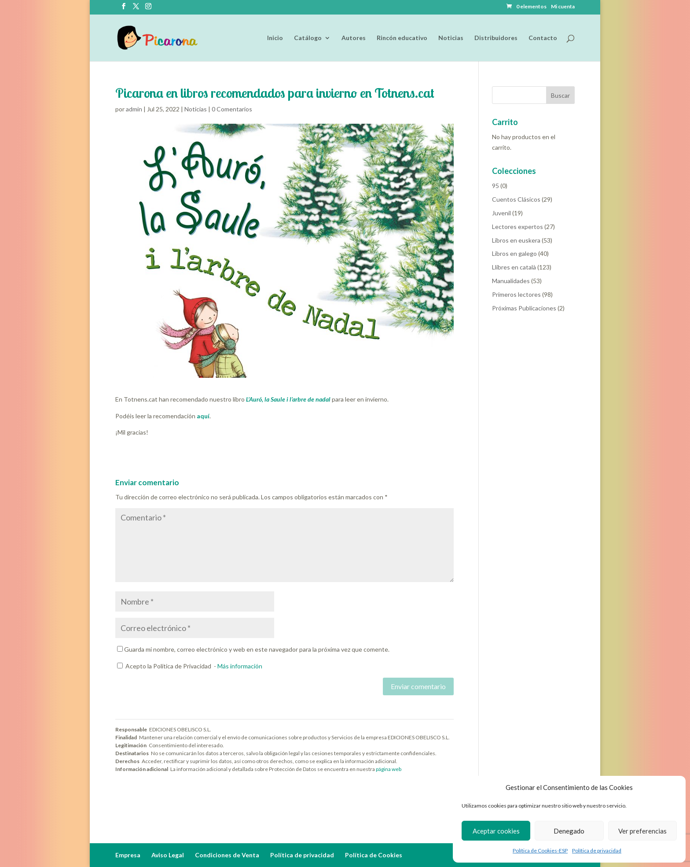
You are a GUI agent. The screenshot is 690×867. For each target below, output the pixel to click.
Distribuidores (496, 38)
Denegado (569, 831)
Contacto (543, 38)
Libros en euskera (516, 240)
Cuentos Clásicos (516, 199)
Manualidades (511, 280)
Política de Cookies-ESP (540, 850)
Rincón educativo (402, 38)
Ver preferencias (642, 831)
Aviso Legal (167, 855)
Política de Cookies (373, 855)
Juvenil (501, 213)
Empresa (127, 855)
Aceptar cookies (496, 831)
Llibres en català (514, 267)
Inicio (275, 38)
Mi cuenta (563, 7)
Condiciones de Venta (227, 855)
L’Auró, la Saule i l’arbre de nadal (288, 399)
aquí (202, 416)
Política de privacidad (596, 850)
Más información (239, 666)
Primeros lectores (516, 294)
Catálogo (308, 38)
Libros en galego (514, 253)
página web (388, 769)
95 (495, 185)
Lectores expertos (517, 226)
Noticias (450, 38)
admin (134, 109)
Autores (353, 38)
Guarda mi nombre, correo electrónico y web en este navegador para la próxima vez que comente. (256, 649)
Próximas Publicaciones (524, 308)
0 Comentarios (232, 109)
